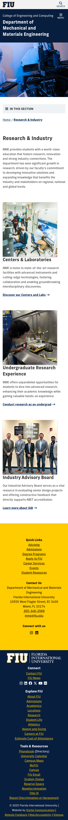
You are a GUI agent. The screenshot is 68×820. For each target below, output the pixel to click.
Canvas (34, 770)
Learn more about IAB (18, 508)
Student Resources (34, 572)
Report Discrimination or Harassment (34, 798)
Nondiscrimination (34, 788)
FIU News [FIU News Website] (34, 678)
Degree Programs (34, 554)
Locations (34, 710)
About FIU (34, 696)
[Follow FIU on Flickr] (46, 683)
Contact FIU (34, 673)
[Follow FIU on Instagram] (22, 683)
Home (7, 120)
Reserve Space (34, 784)
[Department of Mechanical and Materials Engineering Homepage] (29, 28)
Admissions (34, 549)
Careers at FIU (34, 734)
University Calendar (34, 756)
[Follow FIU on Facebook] (31, 683)
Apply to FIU (34, 558)
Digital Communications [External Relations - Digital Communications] (40, 810)
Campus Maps (34, 760)
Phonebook (26, 751)
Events (34, 568)
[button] (60, 4)
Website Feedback (16, 815)
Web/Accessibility (40, 815)
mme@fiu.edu (34, 615)
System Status (34, 779)
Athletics (34, 724)
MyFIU (34, 765)
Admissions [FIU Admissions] (34, 701)
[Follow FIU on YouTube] (41, 683)
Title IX (34, 793)
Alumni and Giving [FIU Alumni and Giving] (34, 729)
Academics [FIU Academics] (34, 706)
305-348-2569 (34, 611)
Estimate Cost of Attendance (34, 738)
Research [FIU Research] (34, 715)
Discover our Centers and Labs (24, 295)
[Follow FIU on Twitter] (36, 683)
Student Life (34, 720)
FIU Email (34, 774)
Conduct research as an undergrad (27, 404)
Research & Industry (28, 120)
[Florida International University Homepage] (18, 4)
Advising (34, 545)
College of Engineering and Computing (28, 15)
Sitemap (58, 815)
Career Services (34, 563)
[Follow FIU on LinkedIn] (26, 683)
